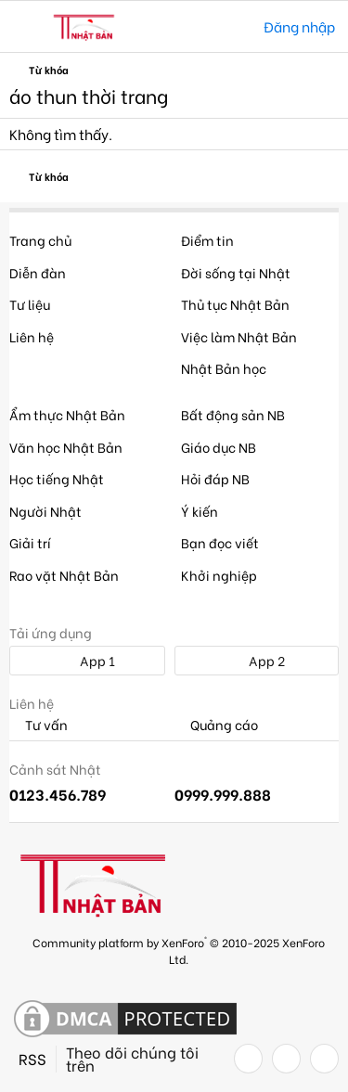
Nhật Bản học (223, 368)
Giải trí (30, 542)
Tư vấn (38, 725)
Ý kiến (199, 510)
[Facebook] (248, 1058)
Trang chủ (40, 240)
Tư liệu (29, 304)
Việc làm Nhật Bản (239, 336)
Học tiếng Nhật (56, 478)
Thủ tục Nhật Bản (235, 304)
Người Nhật (45, 510)
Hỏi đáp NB (215, 478)
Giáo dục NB (218, 446)
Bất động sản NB (233, 414)
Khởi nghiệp (219, 575)
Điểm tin (207, 240)
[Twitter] (286, 1058)
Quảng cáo (216, 725)
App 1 (87, 660)
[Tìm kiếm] (236, 26)
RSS (32, 1058)
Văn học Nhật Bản (65, 446)
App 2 (256, 660)
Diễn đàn (37, 272)
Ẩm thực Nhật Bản (67, 414)
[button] (25, 26)
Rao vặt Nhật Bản (64, 575)
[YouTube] (324, 1058)
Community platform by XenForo (178, 949)
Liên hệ (31, 336)
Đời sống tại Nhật (235, 272)
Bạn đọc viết (220, 542)
